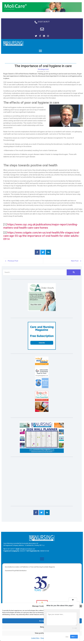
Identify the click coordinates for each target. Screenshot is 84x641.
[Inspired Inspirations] (41, 411)
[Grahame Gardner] (41, 377)
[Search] (35, 272)
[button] (81, 606)
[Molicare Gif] (42, 11)
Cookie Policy (35, 638)
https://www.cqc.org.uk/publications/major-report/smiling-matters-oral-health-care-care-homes (40, 226)
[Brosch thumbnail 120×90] (41, 400)
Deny (42, 627)
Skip (67, 636)
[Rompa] (42, 310)
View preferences (42, 633)
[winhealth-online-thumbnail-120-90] (41, 366)
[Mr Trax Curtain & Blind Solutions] (41, 387)
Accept (42, 621)
